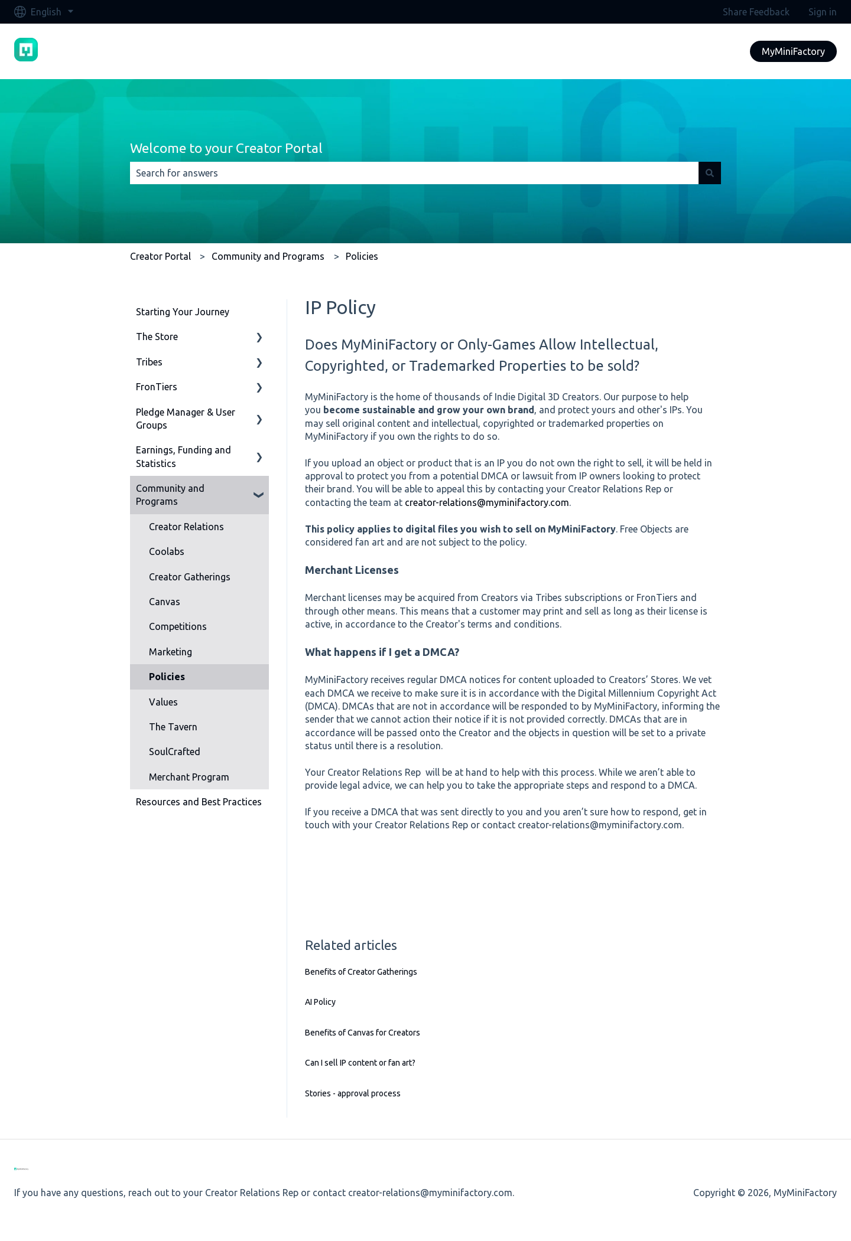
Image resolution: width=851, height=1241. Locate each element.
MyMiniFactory (793, 51)
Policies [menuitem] (167, 676)
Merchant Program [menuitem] (189, 777)
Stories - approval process (353, 1093)
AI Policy (320, 1002)
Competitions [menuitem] (178, 626)
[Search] (710, 173)
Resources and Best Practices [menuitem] (199, 801)
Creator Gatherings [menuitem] (189, 576)
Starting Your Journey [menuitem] (182, 311)
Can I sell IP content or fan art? (360, 1062)
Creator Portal (160, 256)
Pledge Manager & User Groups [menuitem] (185, 418)
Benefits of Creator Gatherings (361, 972)
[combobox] (414, 173)
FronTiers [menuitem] (156, 386)
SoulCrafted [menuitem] (174, 751)
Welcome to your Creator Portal (226, 148)
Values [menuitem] (163, 702)
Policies (362, 256)
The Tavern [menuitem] (173, 726)
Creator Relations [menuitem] (186, 526)
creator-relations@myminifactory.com (487, 502)
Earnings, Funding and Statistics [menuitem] (183, 456)
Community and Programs (268, 256)
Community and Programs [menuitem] (170, 495)
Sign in (822, 11)
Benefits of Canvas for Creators (362, 1032)
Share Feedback (756, 11)
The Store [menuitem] (157, 336)
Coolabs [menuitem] (166, 551)
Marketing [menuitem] (170, 651)
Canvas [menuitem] (164, 601)
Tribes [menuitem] (149, 362)
